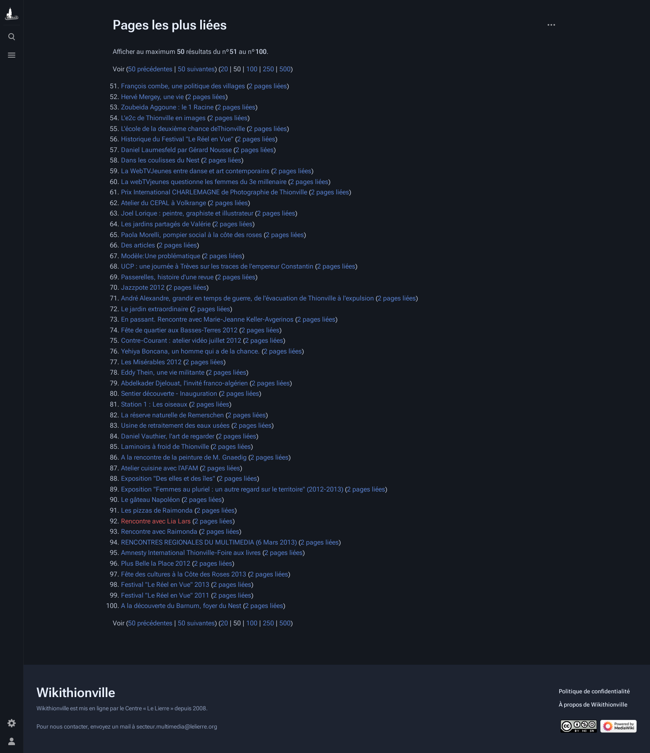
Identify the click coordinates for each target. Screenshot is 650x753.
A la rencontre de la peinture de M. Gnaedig (184, 457)
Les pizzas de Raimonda (157, 510)
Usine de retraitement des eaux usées (175, 425)
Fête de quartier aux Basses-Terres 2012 (179, 330)
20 (224, 69)
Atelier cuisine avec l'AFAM (159, 468)
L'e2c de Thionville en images (163, 118)
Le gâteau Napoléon (150, 500)
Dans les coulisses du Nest (160, 160)
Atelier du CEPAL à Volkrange (163, 203)
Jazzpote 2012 (143, 287)
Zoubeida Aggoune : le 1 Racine (167, 107)
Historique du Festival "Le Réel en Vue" (177, 139)
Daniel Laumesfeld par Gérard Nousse (176, 150)
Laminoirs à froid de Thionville (165, 446)
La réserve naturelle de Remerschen (172, 415)
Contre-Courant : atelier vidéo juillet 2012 (181, 340)
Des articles (138, 245)
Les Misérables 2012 (151, 362)
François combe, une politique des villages (183, 86)
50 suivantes (196, 69)
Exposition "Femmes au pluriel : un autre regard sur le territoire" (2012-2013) (232, 489)
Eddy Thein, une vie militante (162, 372)
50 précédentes (150, 69)
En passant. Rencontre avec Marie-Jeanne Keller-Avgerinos (207, 319)
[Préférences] (11, 723)
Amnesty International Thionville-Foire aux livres (191, 553)
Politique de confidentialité (594, 691)
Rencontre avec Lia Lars (156, 521)
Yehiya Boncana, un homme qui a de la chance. (190, 351)
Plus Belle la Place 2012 (155, 563)
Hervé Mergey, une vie (152, 97)
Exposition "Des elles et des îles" (168, 478)
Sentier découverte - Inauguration (169, 393)
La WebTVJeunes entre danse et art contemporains (195, 171)
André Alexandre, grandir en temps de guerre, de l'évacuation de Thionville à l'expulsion (247, 298)
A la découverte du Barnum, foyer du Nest (181, 606)
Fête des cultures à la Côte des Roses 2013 (183, 574)
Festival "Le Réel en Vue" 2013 (165, 584)
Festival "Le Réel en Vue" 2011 (165, 595)
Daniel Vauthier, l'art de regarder (167, 436)
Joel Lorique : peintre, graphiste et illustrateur (187, 213)
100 (251, 69)
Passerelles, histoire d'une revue (167, 277)
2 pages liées (268, 86)
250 (268, 69)
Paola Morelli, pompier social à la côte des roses (191, 235)
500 (285, 69)
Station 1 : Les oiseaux (154, 404)
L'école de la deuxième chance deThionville (183, 129)
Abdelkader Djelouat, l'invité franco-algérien (184, 383)
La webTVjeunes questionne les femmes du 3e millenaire (203, 182)
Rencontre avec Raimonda (159, 531)
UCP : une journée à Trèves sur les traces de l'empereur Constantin (217, 266)
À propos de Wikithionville (593, 704)
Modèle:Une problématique (160, 256)
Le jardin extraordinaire (154, 309)
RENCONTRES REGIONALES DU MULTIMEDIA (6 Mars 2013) (209, 542)
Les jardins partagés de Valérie (166, 224)
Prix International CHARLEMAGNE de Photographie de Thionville (214, 192)
